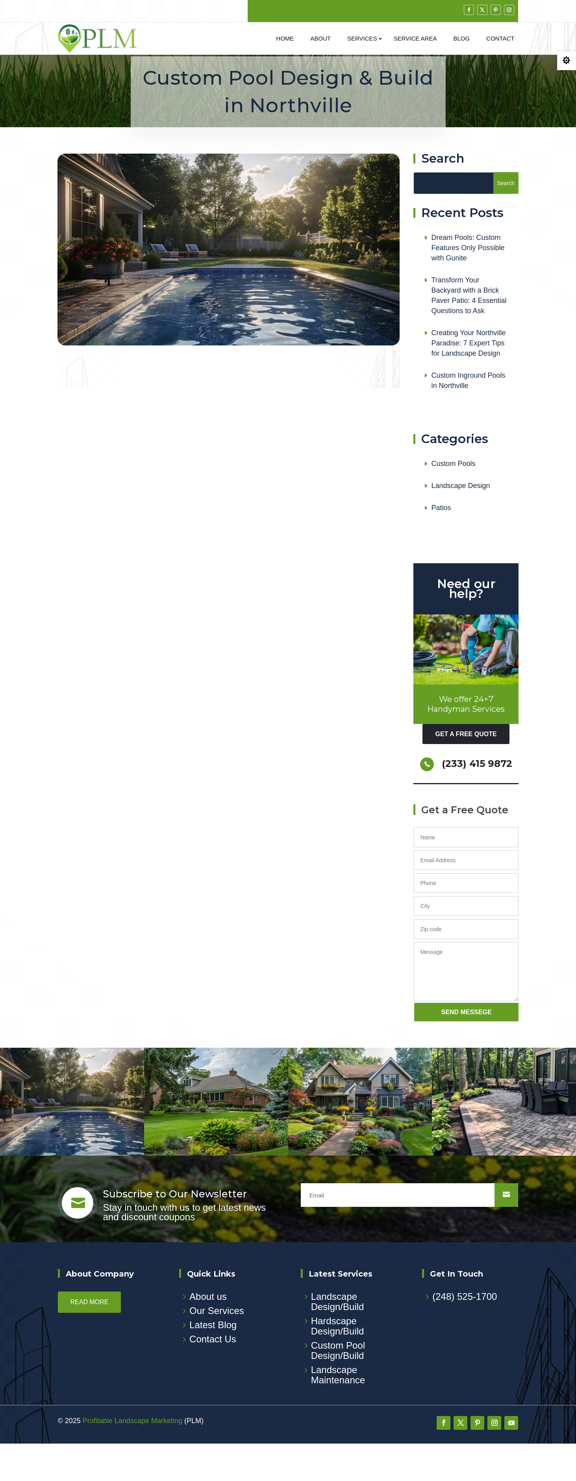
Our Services (216, 1348)
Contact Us (212, 1376)
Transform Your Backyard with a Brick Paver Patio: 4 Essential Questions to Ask (468, 333)
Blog (461, 38)
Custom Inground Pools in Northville (468, 418)
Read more (89, 1339)
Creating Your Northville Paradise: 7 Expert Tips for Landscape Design (468, 381)
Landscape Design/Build (337, 1339)
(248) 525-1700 (464, 1334)
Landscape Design (460, 523)
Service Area (415, 38)
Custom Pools (453, 501)
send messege (466, 1049)
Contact (500, 38)
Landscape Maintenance (338, 1412)
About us (208, 1334)
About (320, 38)
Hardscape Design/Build (337, 1363)
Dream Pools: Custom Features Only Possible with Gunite (467, 285)
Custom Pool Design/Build (338, 1387)
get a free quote (465, 771)
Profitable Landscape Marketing (132, 1458)
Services (362, 38)
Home (285, 38)
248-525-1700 (89, 9)
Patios (441, 545)
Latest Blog (213, 1362)
